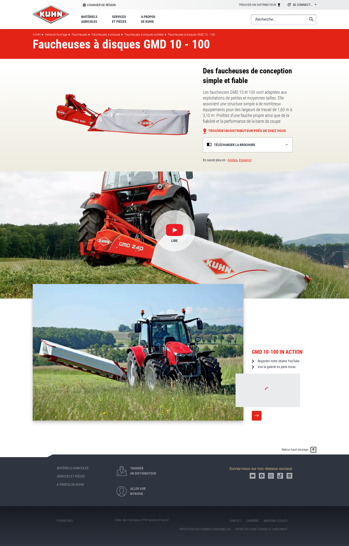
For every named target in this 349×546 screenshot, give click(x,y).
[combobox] (301, 5)
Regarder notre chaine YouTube (279, 361)
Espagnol (245, 160)
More (257, 416)
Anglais (233, 160)
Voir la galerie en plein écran (277, 367)
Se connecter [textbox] (303, 5)
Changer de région (101, 5)
